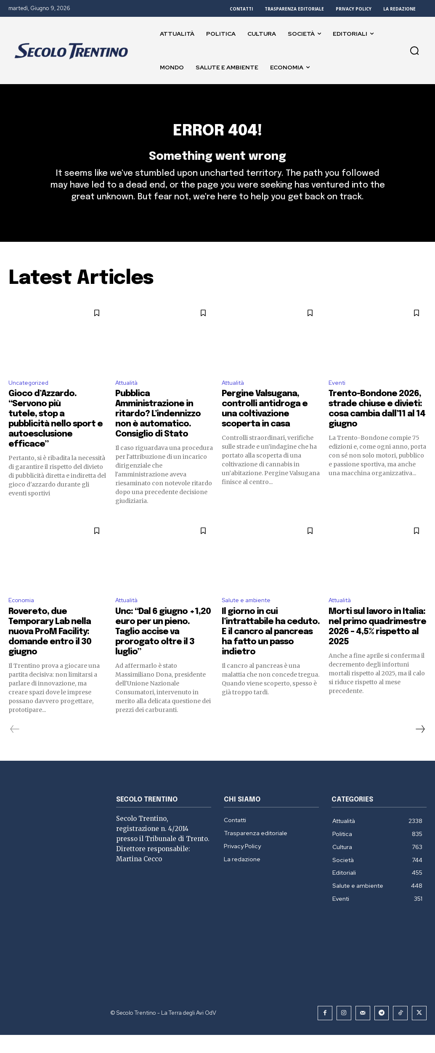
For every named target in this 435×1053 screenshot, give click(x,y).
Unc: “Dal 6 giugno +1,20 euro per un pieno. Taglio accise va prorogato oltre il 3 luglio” (163, 650)
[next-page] (420, 747)
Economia (23, 618)
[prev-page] (14, 747)
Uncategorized (31, 398)
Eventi (338, 398)
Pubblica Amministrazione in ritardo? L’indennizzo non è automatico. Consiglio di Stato (158, 430)
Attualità (129, 398)
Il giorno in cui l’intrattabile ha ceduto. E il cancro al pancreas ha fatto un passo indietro (271, 650)
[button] (414, 50)
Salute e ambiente (250, 618)
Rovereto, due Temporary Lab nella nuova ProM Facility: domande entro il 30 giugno (49, 650)
